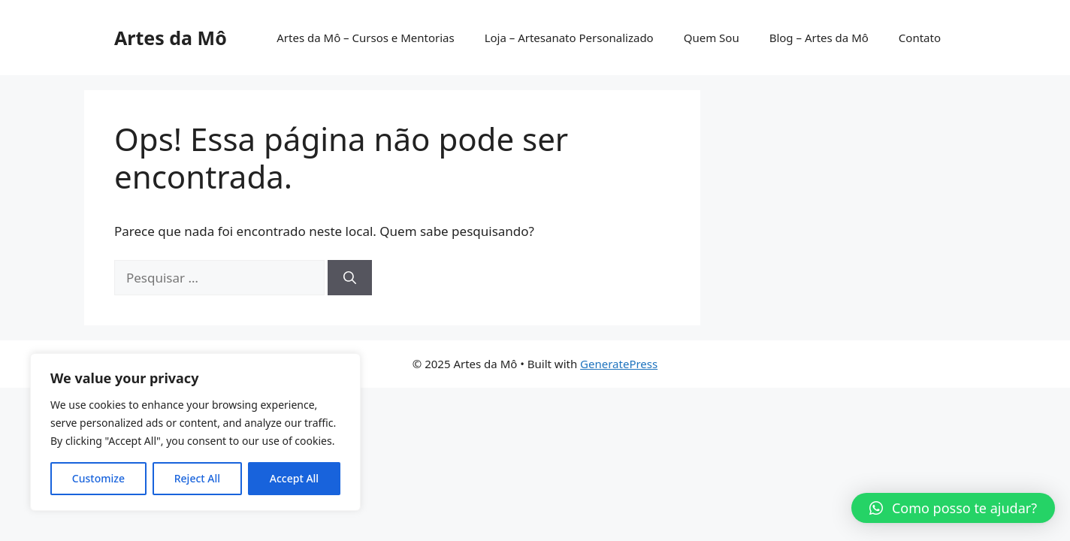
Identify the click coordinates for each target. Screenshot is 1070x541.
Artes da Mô (170, 37)
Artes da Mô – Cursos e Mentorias (365, 37)
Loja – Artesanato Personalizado (569, 37)
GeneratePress (618, 363)
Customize (98, 478)
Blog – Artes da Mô (819, 37)
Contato (920, 37)
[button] (953, 508)
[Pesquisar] (350, 278)
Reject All (197, 478)
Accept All (294, 478)
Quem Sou (711, 37)
